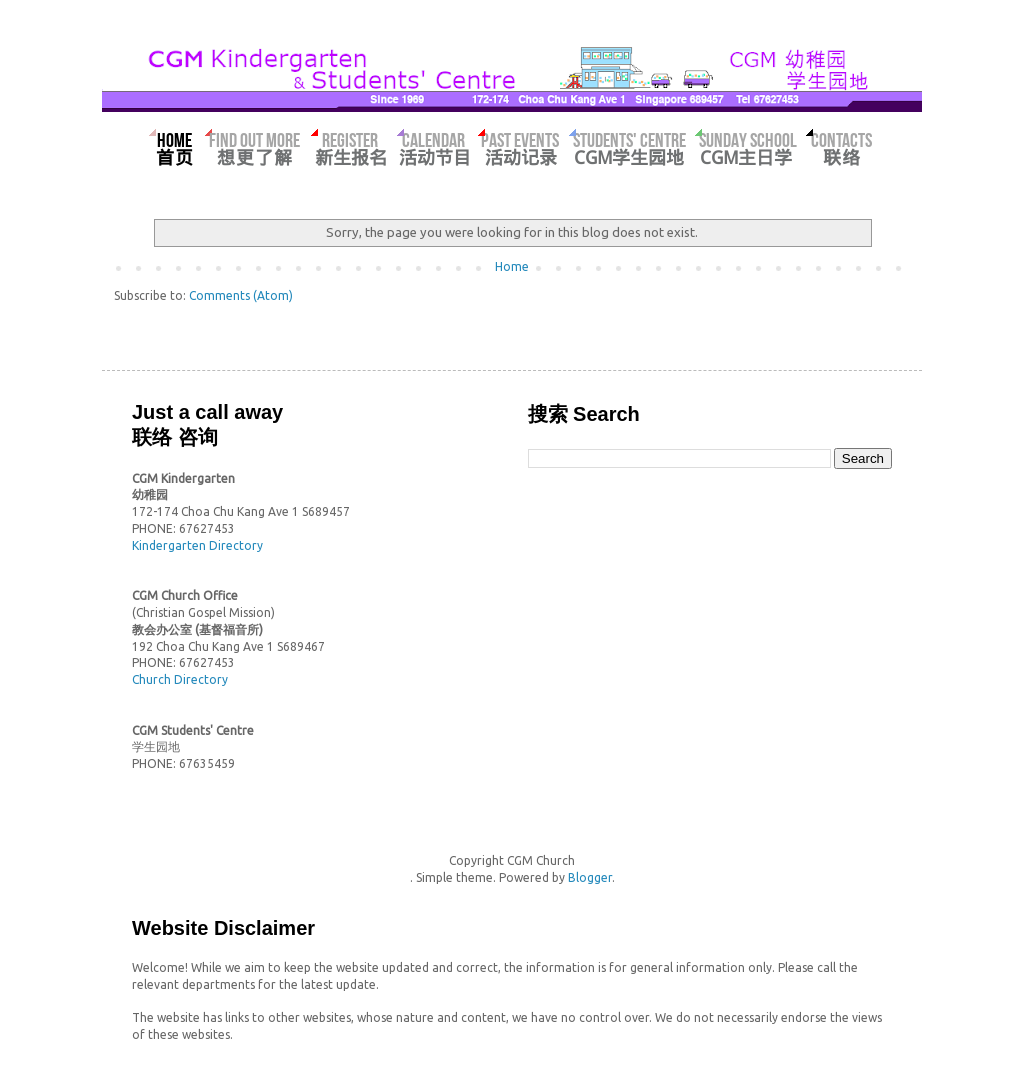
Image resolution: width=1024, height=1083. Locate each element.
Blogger (590, 877)
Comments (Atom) (241, 295)
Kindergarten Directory (197, 545)
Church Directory (180, 679)
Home (512, 266)
